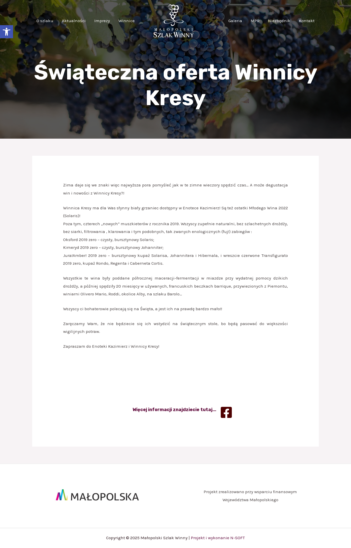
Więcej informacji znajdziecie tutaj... (174, 409)
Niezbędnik (279, 20)
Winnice (126, 20)
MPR (255, 20)
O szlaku (44, 20)
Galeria (235, 20)
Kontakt (307, 20)
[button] (6, 31)
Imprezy (102, 20)
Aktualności (74, 20)
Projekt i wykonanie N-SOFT (218, 537)
